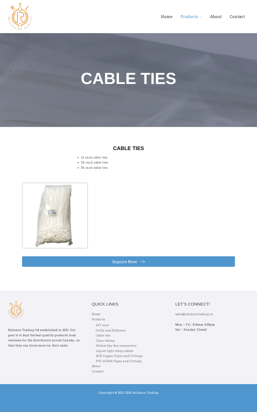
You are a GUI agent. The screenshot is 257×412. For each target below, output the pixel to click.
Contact (237, 16)
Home (166, 16)
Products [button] (189, 16)
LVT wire (102, 325)
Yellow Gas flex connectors (116, 346)
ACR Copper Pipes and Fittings (119, 356)
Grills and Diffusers (111, 330)
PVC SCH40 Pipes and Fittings (119, 361)
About (216, 16)
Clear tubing (105, 340)
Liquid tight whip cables (114, 351)
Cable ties (103, 335)
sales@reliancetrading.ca (194, 314)
